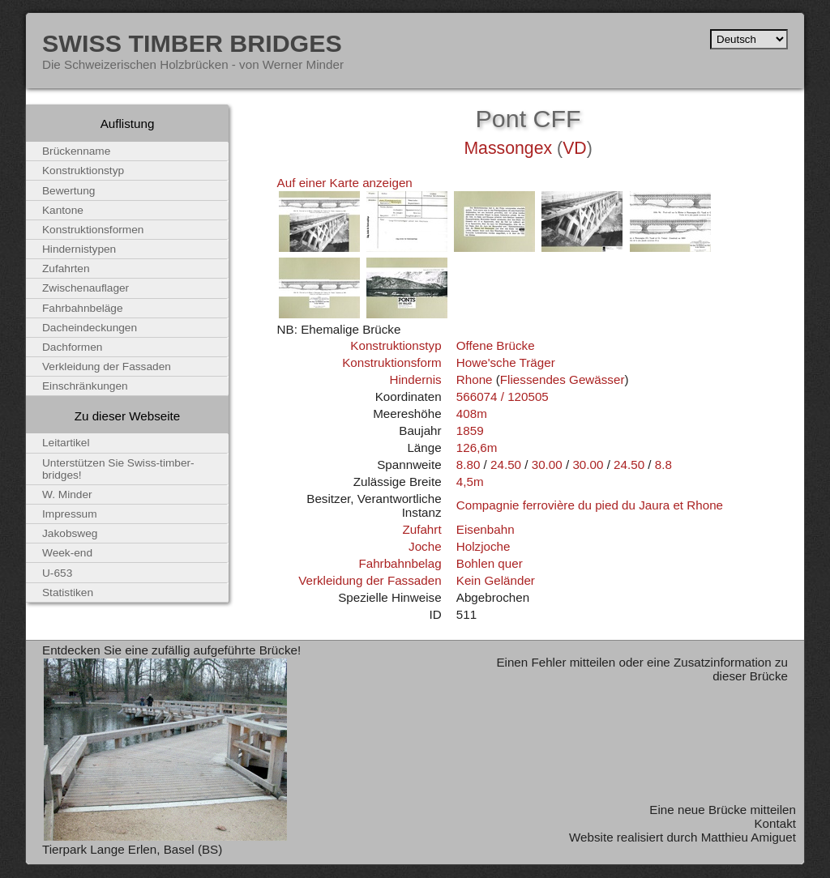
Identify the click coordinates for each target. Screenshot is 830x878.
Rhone (474, 379)
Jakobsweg (69, 533)
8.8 (663, 464)
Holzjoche (483, 546)
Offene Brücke (495, 345)
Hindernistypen (79, 249)
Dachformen (72, 347)
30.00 (547, 464)
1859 (470, 430)
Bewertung (68, 191)
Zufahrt (421, 529)
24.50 (505, 464)
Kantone (62, 210)
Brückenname (76, 151)
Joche (425, 546)
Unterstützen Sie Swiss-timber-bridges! (118, 469)
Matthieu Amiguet (748, 837)
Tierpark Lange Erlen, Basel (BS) (132, 849)
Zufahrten (66, 268)
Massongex (508, 148)
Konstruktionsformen (92, 230)
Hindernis (415, 379)
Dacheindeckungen (89, 328)
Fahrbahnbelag (399, 563)
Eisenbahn (485, 529)
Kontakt (775, 823)
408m (471, 413)
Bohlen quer (489, 563)
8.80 (468, 464)
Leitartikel (66, 443)
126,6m (477, 447)
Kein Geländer (495, 580)
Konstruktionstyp (395, 345)
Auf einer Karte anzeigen (345, 183)
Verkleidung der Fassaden (369, 580)
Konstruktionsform (391, 362)
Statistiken (67, 592)
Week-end (67, 553)
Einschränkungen (85, 386)
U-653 (57, 573)
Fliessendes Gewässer (562, 379)
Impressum (69, 514)
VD (575, 148)
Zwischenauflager (85, 288)
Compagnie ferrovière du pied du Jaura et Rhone (589, 505)
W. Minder (67, 494)
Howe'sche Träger (505, 362)
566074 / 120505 (502, 396)
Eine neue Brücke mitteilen (722, 809)
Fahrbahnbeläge (82, 308)
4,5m (470, 481)
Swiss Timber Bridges (192, 43)
